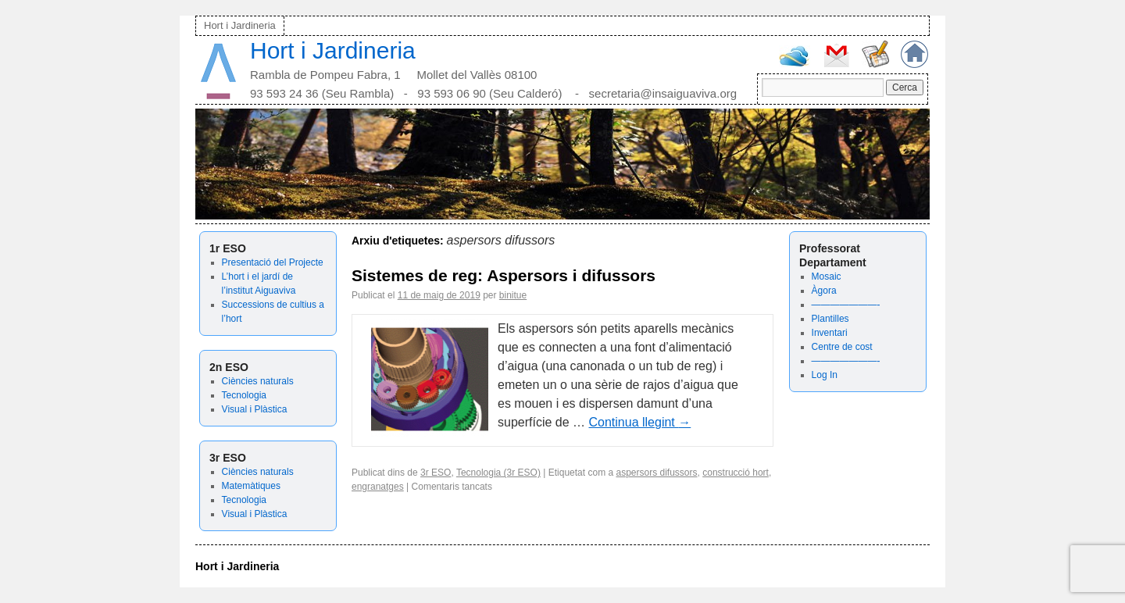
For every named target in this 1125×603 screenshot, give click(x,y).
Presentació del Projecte (272, 262)
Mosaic (826, 276)
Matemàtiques (251, 485)
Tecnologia (244, 395)
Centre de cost (842, 346)
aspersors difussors (656, 472)
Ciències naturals (258, 381)
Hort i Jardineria (240, 25)
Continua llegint (640, 422)
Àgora (824, 290)
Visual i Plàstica (255, 409)
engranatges (378, 486)
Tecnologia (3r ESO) (498, 472)
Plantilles (830, 318)
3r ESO (435, 472)
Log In (825, 374)
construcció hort (735, 472)
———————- (846, 304)
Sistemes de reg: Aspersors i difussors (503, 275)
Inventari (830, 332)
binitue (513, 295)
